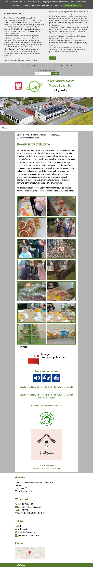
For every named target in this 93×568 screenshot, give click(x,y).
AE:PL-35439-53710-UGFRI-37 (30, 513)
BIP (18, 526)
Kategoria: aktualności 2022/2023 (45, 135)
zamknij (52, 58)
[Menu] (46, 128)
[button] (90, 111)
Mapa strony (36, 66)
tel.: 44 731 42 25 (24, 504)
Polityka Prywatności (26, 532)
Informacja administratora (46, 70)
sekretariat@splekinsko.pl (28, 507)
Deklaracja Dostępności (27, 535)
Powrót (23, 347)
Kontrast (69, 66)
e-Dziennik (21, 529)
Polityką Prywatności (61, 2)
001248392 (21, 510)
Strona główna (26, 66)
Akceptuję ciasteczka (72, 5)
